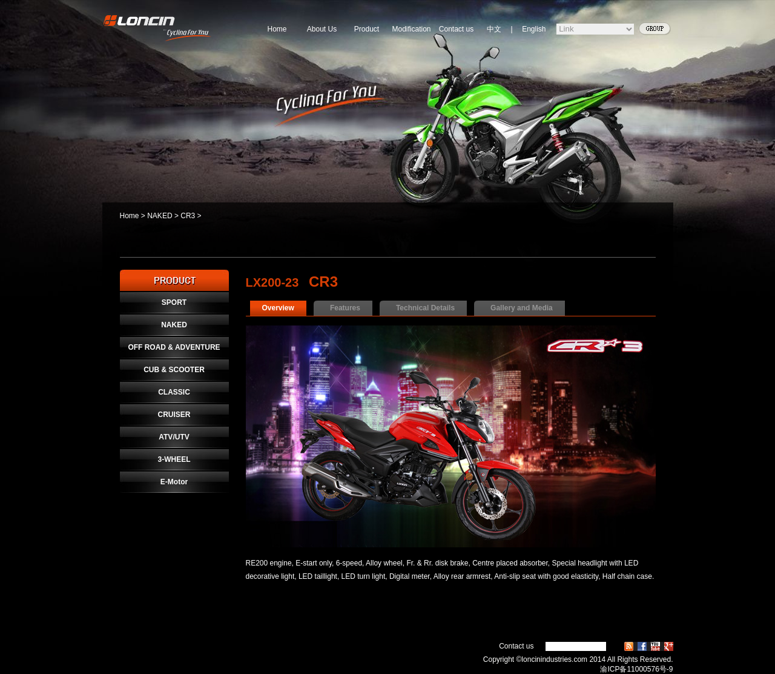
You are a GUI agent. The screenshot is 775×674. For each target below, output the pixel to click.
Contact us (456, 29)
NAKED (159, 216)
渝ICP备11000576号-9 (636, 669)
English (534, 29)
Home (276, 29)
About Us (322, 29)
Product (366, 29)
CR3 (187, 216)
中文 (494, 29)
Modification (411, 29)
